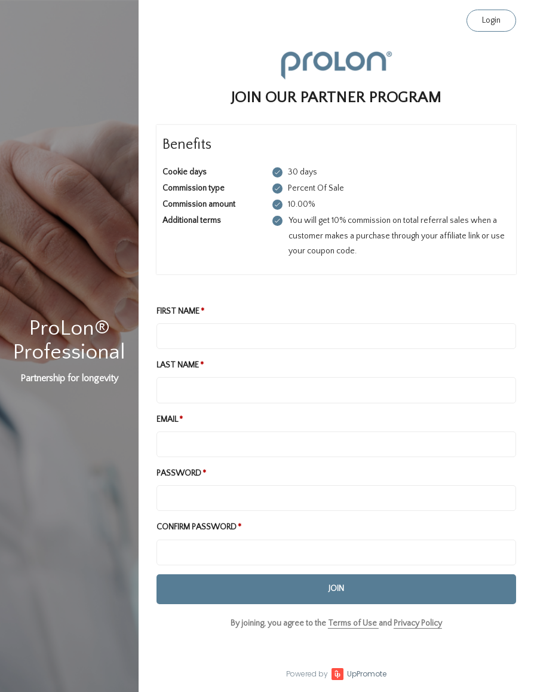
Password (178, 473)
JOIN (336, 588)
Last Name (177, 365)
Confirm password (196, 527)
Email (167, 419)
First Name (178, 311)
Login (491, 20)
